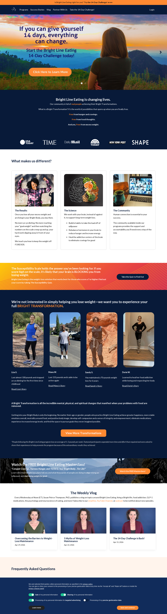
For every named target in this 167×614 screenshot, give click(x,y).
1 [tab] (82, 83)
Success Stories (37, 9)
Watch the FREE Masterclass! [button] (133, 290)
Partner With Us (60, 9)
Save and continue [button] (128, 608)
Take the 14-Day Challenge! (82, 9)
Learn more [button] (36, 608)
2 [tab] (85, 83)
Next (161, 52)
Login (151, 9)
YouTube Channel (105, 319)
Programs (23, 9)
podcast (119, 319)
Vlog (49, 9)
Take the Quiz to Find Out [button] (132, 264)
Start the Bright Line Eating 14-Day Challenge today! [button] (83, 552)
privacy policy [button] (87, 584)
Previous (6, 52)
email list (92, 319)
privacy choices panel (36, 588)
